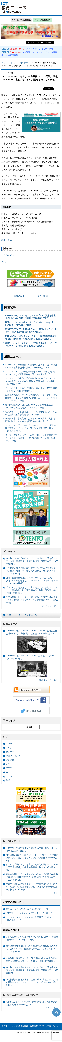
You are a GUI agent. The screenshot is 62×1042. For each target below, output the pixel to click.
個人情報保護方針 (20, 1026)
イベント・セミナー (19, 63)
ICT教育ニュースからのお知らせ (20, 995)
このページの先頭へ (56, 1012)
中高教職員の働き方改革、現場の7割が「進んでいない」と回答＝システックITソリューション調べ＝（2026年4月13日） (32, 982)
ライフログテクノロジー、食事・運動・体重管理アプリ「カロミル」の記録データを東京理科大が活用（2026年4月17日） (31, 438)
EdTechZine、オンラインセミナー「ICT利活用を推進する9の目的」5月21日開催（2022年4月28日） (30, 317)
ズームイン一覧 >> (50, 606)
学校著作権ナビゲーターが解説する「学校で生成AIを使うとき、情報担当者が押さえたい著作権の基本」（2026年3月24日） (32, 600)
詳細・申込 (6, 240)
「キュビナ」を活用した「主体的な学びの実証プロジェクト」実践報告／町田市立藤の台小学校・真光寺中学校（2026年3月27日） (32, 590)
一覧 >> (55, 893)
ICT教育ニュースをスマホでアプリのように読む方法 (30, 913)
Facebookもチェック (31, 700)
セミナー (10, 752)
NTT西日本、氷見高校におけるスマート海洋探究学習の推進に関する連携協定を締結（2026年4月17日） (31, 420)
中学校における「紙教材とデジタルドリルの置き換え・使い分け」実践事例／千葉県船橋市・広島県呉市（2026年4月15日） (32, 561)
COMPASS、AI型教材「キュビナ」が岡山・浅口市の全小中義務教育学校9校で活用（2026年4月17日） (31, 366)
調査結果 (10, 760)
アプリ (9, 768)
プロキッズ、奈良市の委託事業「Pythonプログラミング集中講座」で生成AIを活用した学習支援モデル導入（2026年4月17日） (30, 381)
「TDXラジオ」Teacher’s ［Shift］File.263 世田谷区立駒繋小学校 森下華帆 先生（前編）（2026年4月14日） (31, 640)
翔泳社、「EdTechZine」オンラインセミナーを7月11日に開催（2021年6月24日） (30, 323)
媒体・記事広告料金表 (21, 20)
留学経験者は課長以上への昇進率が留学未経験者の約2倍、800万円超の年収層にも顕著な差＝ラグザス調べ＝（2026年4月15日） (31, 949)
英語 (8, 780)
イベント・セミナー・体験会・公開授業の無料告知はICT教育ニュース (30, 918)
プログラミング (13, 756)
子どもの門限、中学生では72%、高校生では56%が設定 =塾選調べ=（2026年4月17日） (31, 389)
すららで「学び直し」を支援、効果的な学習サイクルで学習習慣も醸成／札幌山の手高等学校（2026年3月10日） (32, 867)
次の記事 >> (43, 296)
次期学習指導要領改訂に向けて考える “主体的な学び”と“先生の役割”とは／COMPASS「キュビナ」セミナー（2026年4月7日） (32, 580)
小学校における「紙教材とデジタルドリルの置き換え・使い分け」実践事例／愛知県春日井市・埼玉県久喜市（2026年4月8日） (32, 571)
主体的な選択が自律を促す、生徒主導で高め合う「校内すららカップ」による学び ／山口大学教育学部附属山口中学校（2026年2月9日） (32, 887)
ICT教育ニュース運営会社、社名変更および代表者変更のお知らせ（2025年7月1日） (31, 1003)
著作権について (37, 1026)
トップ (4, 63)
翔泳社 (4, 262)
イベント (10, 748)
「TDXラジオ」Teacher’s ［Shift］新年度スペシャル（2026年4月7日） (30, 665)
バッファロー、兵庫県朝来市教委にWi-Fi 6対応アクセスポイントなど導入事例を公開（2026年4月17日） (30, 373)
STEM (9, 776)
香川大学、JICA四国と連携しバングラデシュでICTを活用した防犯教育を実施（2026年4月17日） (31, 413)
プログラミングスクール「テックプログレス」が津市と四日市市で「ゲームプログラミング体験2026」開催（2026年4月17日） (31, 428)
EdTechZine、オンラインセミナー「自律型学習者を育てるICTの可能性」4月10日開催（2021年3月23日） (31, 337)
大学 (8, 764)
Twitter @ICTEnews (31, 710)
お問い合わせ (52, 1026)
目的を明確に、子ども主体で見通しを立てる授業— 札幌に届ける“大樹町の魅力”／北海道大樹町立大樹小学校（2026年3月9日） (32, 877)
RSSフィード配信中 (31, 689)
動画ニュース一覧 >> (49, 680)
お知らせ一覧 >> (51, 1008)
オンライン (11, 743)
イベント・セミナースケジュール (21, 615)
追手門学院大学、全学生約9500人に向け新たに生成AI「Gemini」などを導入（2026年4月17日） (30, 406)
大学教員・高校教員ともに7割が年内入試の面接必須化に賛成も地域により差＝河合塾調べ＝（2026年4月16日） (32, 959)
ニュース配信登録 (42, 20)
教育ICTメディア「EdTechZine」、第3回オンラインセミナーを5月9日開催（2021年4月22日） (31, 330)
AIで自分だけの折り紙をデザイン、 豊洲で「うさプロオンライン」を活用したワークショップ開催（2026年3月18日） (32, 858)
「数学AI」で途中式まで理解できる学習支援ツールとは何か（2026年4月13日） (32, 849)
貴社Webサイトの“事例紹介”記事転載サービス (27, 909)
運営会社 (5, 1026)
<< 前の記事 (19, 296)
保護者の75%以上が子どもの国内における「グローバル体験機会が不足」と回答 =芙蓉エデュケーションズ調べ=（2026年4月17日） (31, 398)
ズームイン (9, 551)
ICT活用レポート (12, 841)
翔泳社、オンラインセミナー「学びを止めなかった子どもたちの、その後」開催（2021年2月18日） (31, 344)
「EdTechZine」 (9, 255)
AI (7, 772)
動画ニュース (10, 623)
